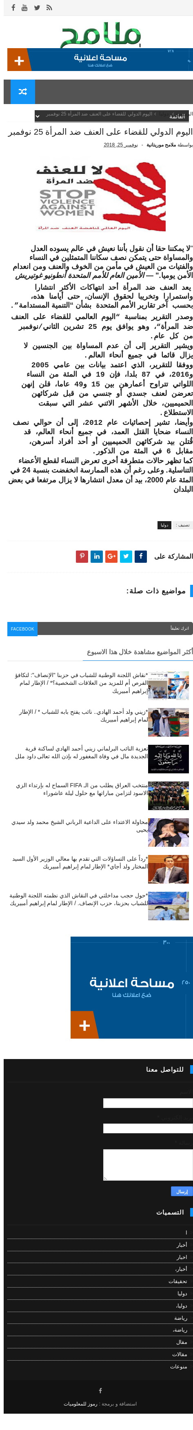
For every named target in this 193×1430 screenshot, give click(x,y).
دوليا (160, 118)
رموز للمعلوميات (77, 1420)
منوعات (175, 1382)
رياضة (177, 1334)
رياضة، (176, 1346)
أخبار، (177, 1285)
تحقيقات (174, 1298)
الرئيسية (180, 118)
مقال (178, 1358)
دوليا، (178, 1322)
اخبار (178, 1273)
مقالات (176, 1370)
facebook (20, 646)
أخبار (178, 1261)
